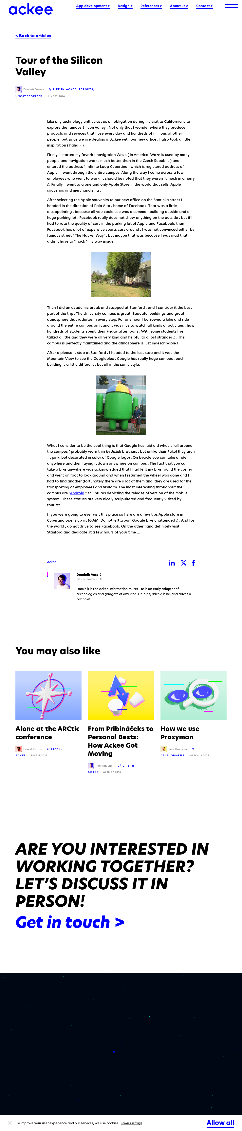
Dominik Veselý (89, 574)
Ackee (51, 562)
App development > (93, 6)
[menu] (231, 6)
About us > (179, 6)
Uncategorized (29, 96)
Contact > (204, 6)
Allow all (220, 1122)
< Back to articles (33, 36)
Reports (86, 89)
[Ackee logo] (31, 9)
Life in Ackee (65, 89)
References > (151, 6)
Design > (125, 6)
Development (172, 755)
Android (77, 493)
